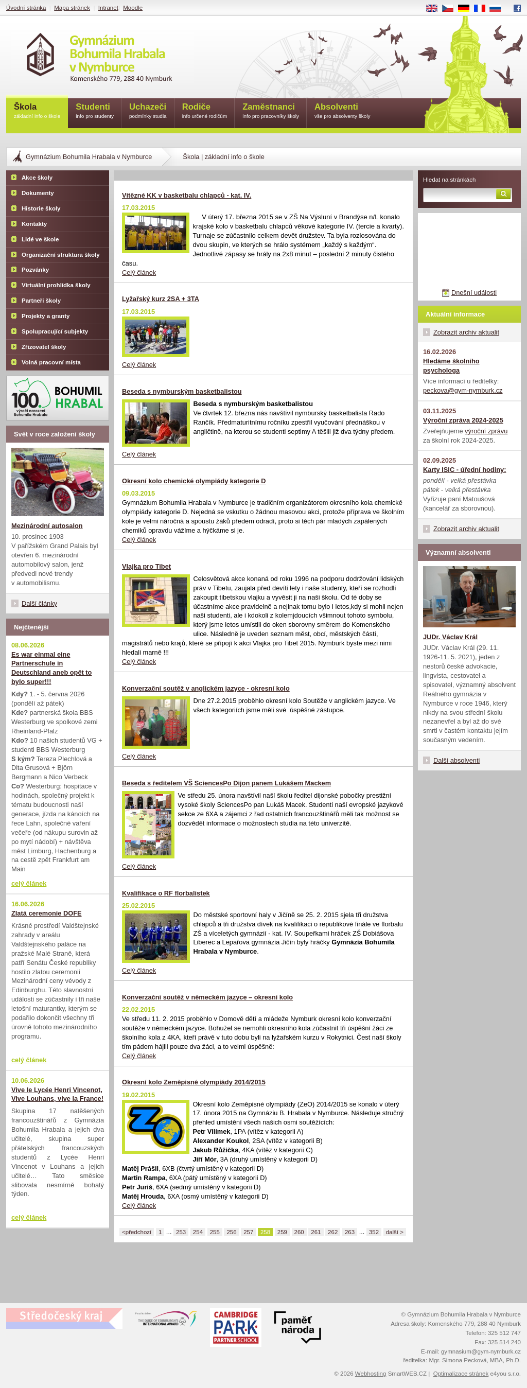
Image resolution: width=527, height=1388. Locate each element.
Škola (37, 111)
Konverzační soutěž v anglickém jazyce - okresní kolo (206, 688)
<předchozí (136, 1232)
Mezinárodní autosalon (47, 526)
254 (198, 1232)
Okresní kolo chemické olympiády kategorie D (194, 481)
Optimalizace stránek (461, 1374)
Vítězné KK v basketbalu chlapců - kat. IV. (186, 195)
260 (299, 1232)
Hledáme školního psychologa (451, 365)
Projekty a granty (45, 316)
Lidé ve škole (40, 239)
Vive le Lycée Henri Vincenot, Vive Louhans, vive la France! (57, 1094)
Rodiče (204, 111)
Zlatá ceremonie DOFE (46, 913)
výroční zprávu (486, 431)
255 (215, 1232)
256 (231, 1232)
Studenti (95, 111)
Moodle (133, 8)
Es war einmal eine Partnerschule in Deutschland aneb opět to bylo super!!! (51, 668)
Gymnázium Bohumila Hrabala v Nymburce (89, 157)
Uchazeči (148, 111)
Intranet (108, 8)
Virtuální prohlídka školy (56, 285)
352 (374, 1232)
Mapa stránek (72, 8)
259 (282, 1232)
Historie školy (41, 208)
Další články (39, 603)
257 (248, 1232)
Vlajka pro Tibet (146, 566)
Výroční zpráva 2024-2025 (463, 420)
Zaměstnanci (270, 111)
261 (316, 1232)
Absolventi (342, 111)
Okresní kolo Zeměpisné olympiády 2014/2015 (194, 1082)
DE (467, 9)
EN (435, 9)
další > (394, 1232)
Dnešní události (474, 292)
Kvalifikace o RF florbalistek (166, 893)
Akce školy (37, 177)
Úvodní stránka (26, 8)
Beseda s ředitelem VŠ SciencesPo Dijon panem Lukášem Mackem (226, 783)
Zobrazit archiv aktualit (466, 332)
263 (350, 1232)
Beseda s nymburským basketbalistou (182, 391)
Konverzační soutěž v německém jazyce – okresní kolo (207, 997)
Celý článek (139, 272)
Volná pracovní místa (51, 362)
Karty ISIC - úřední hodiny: (464, 469)
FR (483, 9)
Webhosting (371, 1374)
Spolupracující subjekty (55, 331)
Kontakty (34, 224)
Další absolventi (456, 760)
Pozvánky (35, 270)
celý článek (28, 883)
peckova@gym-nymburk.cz (463, 390)
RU (499, 9)
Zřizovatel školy (44, 347)
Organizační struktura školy (61, 255)
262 (333, 1232)
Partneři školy (41, 300)
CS (451, 9)
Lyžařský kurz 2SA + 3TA (160, 299)
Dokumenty (38, 193)
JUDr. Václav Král (450, 637)
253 (181, 1232)
